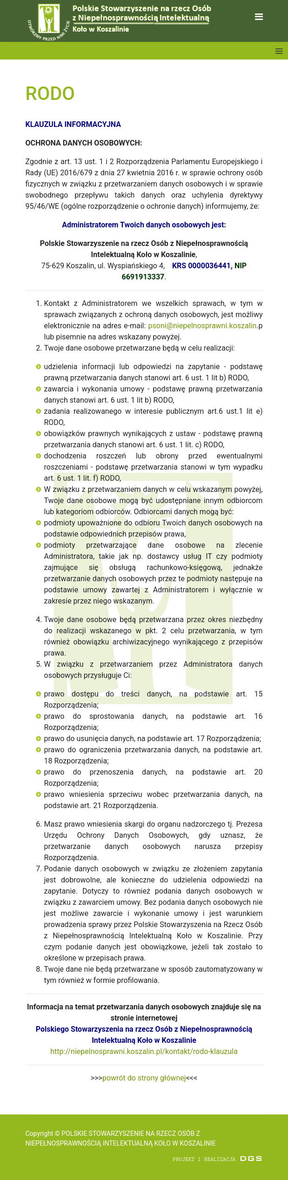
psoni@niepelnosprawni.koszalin (202, 325)
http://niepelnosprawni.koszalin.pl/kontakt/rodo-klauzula (143, 1051)
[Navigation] (259, 17)
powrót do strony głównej (144, 1078)
